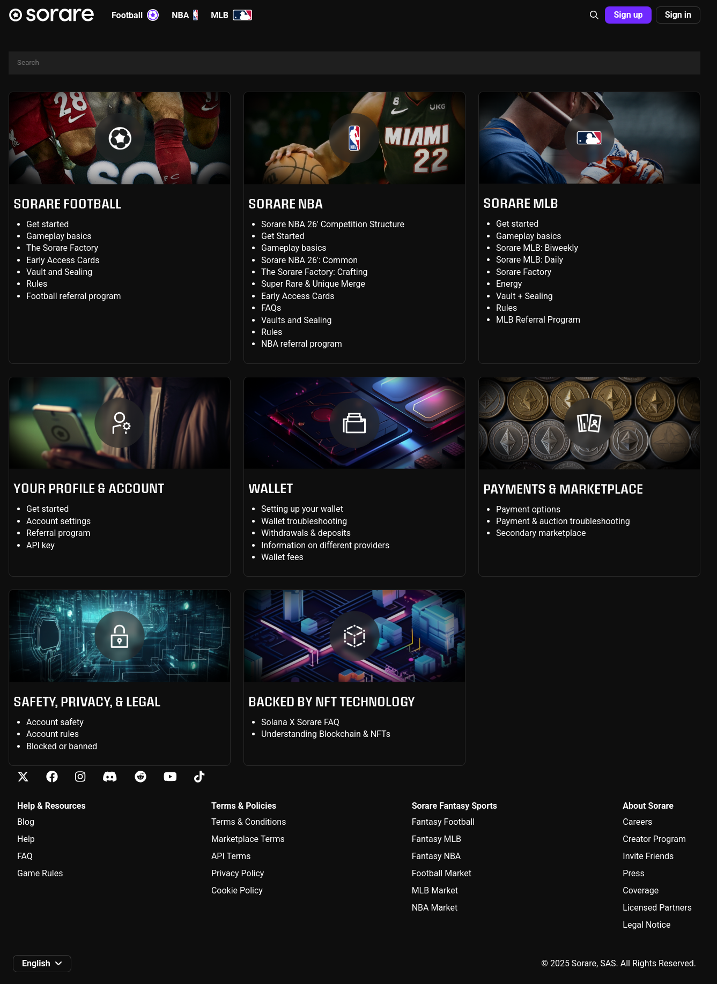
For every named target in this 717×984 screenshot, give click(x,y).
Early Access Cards (62, 260)
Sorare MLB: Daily (529, 260)
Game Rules (40, 873)
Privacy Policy (237, 873)
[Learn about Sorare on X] (23, 777)
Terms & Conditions (248, 822)
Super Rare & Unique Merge (313, 284)
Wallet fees (282, 557)
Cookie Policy (237, 890)
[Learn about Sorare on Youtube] (170, 777)
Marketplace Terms (248, 839)
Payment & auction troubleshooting (563, 521)
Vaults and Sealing (296, 320)
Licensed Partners (657, 908)
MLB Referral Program (538, 320)
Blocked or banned (61, 746)
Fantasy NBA (436, 856)
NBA (185, 15)
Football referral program (73, 296)
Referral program (58, 533)
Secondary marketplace (541, 533)
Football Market (441, 873)
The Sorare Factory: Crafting (314, 272)
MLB (231, 15)
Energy (509, 284)
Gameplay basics (59, 236)
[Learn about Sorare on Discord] (110, 777)
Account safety (55, 722)
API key (40, 545)
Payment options (528, 509)
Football (135, 15)
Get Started (283, 236)
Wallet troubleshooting (304, 521)
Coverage (641, 890)
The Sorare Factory (62, 248)
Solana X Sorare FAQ (300, 722)
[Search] (354, 62)
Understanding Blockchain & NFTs (325, 734)
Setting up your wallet (302, 509)
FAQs (271, 308)
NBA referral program (301, 344)
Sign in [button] (678, 15)
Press (633, 873)
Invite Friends (648, 856)
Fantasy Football (443, 822)
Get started (47, 224)
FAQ (25, 856)
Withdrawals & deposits (306, 533)
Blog (25, 822)
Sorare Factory (523, 272)
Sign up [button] (627, 15)
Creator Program (654, 839)
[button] (594, 15)
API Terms (231, 856)
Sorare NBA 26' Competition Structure (332, 224)
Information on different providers (325, 545)
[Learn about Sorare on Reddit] (140, 777)
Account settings (58, 521)
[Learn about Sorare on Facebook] (52, 777)
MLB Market (435, 890)
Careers (637, 822)
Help (26, 839)
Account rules (52, 734)
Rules (36, 284)
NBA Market (435, 908)
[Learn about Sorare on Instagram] (80, 777)
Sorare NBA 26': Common (309, 260)
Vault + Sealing (524, 296)
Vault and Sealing (59, 272)
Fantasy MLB (436, 839)
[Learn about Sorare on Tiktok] (199, 777)
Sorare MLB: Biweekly (537, 248)
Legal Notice (646, 925)
